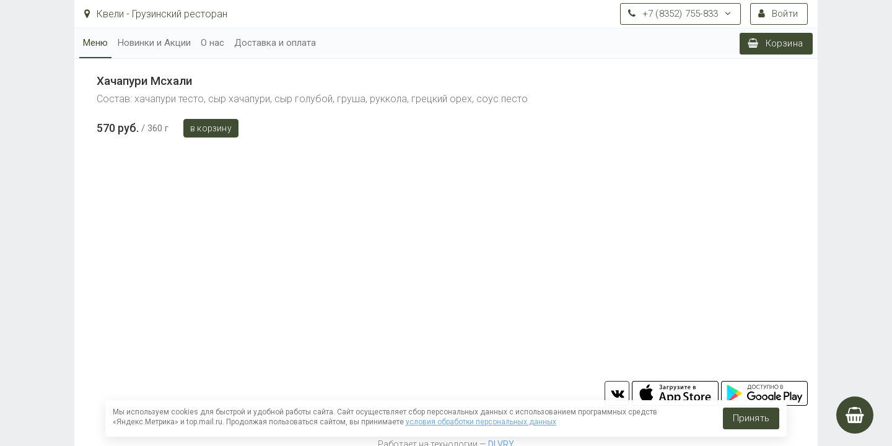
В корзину (211, 128)
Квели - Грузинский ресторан (155, 14)
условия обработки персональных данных (481, 422)
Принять (751, 418)
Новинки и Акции (154, 42)
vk (617, 393)
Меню (95, 42)
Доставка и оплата (275, 42)
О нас (212, 42)
